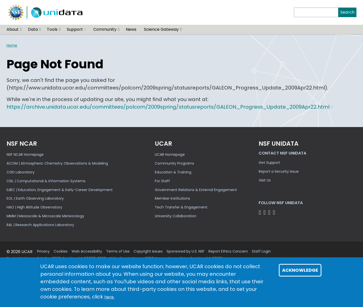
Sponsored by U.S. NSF (185, 251)
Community (104, 29)
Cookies (61, 251)
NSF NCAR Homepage (25, 154)
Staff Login (261, 251)
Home (12, 45)
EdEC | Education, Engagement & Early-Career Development (60, 189)
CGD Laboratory (21, 172)
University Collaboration (175, 216)
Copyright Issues (148, 251)
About (13, 29)
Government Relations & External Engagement (196, 189)
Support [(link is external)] (76, 29)
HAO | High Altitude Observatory (34, 207)
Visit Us (265, 180)
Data (33, 29)
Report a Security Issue (279, 171)
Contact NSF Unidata (282, 153)
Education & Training (173, 172)
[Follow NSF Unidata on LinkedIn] (270, 212)
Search (347, 12)
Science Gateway (161, 29)
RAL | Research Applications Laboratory (40, 224)
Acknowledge (300, 270)
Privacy (43, 251)
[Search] (316, 12)
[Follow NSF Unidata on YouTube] (265, 212)
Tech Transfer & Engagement (181, 207)
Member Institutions (172, 198)
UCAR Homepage (170, 154)
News (131, 29)
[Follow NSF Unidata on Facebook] (275, 212)
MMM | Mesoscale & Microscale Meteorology (45, 216)
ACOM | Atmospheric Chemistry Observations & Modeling (57, 163)
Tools (52, 29)
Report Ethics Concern (228, 251)
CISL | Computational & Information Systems (46, 180)
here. (109, 297)
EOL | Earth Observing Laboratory (35, 198)
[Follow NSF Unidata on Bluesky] (260, 212)
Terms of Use (118, 251)
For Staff (162, 180)
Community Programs (174, 163)
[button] (21, 29)
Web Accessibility (87, 251)
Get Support (269, 162)
